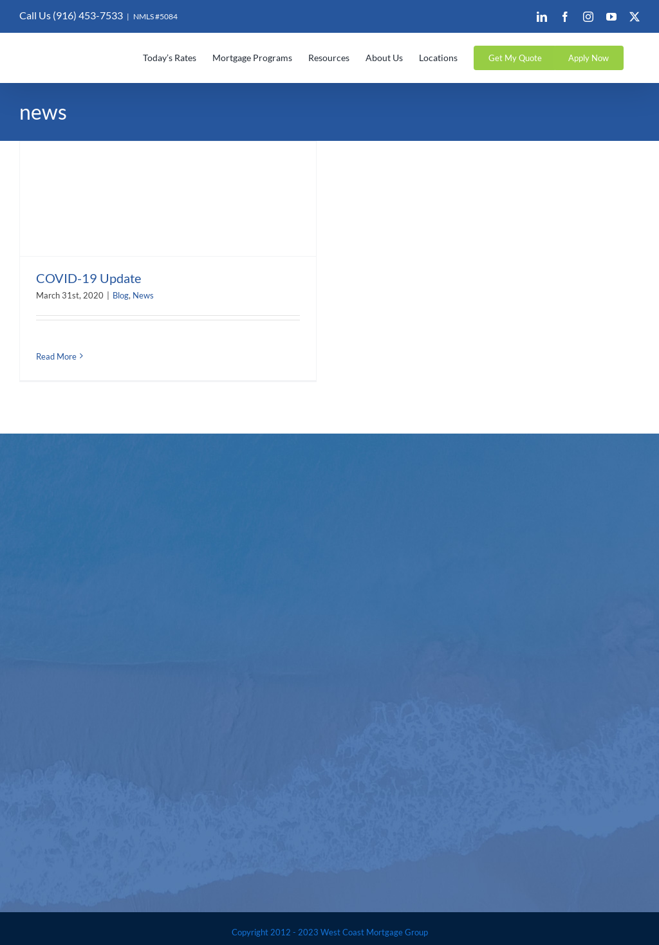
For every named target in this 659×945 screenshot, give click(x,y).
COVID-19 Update (88, 278)
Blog (121, 295)
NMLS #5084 (155, 16)
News (143, 295)
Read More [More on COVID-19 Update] (56, 356)
